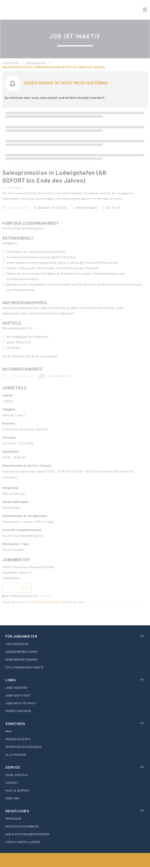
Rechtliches (75, 811)
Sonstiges (75, 723)
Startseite (10, 63)
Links (75, 680)
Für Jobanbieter (75, 636)
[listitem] (75, 644)
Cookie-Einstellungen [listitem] (22, 842)
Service (75, 767)
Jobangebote (35, 63)
